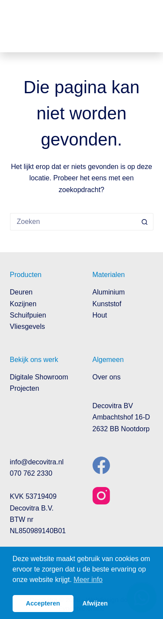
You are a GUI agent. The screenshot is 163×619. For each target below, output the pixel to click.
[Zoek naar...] (73, 221)
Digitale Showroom (39, 377)
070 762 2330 (31, 473)
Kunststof (107, 304)
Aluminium (109, 292)
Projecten (25, 388)
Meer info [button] (88, 579)
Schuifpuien (28, 315)
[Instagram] (101, 495)
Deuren (21, 292)
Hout (100, 315)
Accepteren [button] (43, 603)
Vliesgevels (27, 326)
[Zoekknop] (144, 221)
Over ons (107, 377)
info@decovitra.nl (37, 462)
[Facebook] (101, 465)
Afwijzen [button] (95, 603)
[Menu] (146, 26)
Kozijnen (23, 304)
